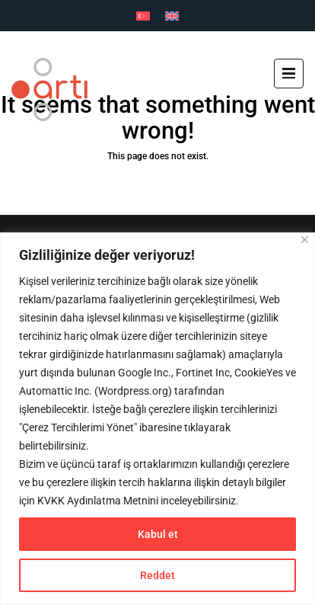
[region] (157, 418)
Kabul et (158, 534)
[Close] (304, 239)
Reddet (157, 575)
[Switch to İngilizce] (172, 16)
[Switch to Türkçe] (143, 16)
